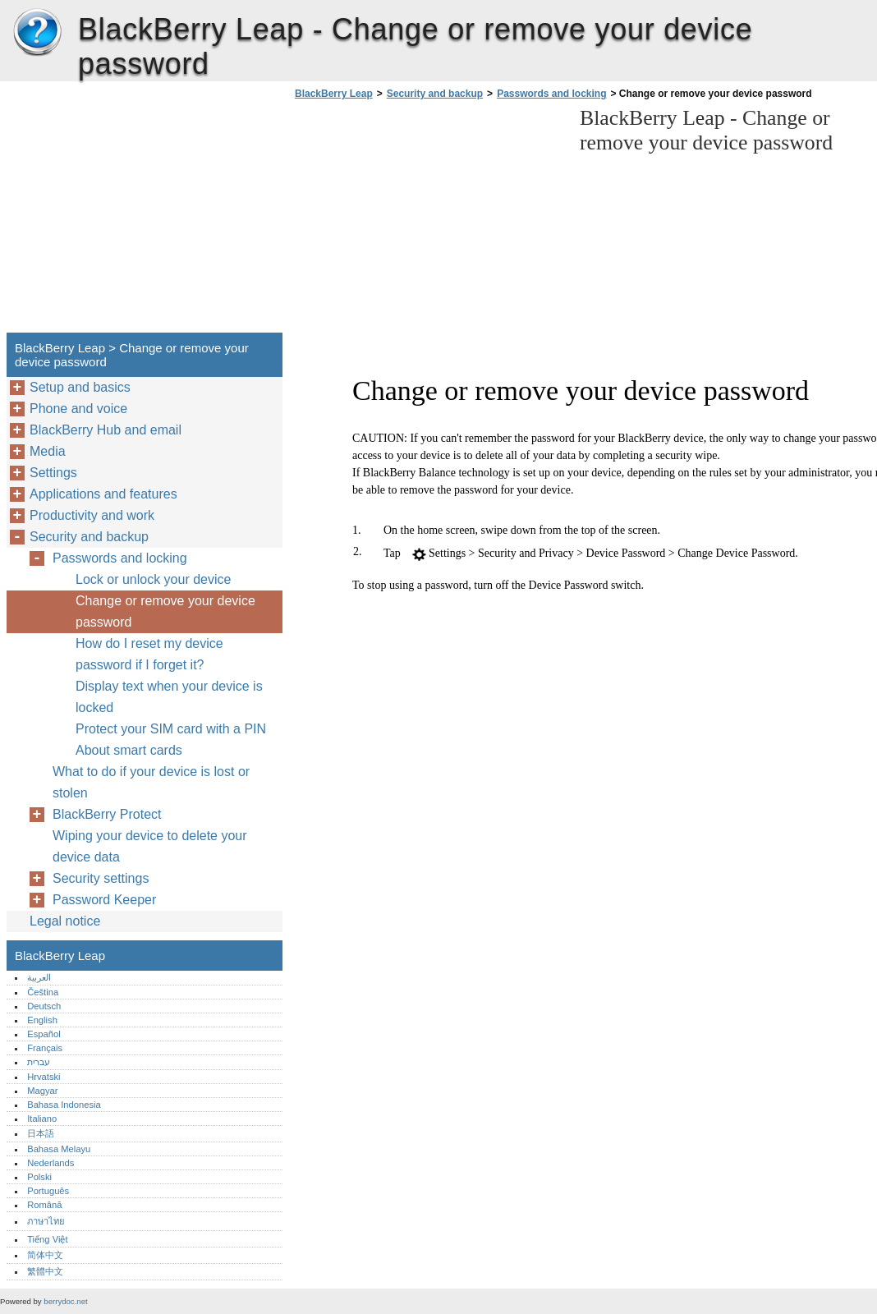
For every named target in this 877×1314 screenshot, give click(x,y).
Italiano (42, 1118)
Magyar (42, 1091)
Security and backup (435, 93)
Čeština (42, 992)
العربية (39, 977)
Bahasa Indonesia (64, 1105)
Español (43, 1034)
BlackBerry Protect (107, 814)
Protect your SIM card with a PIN (171, 729)
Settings (53, 473)
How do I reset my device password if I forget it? (149, 654)
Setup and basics (80, 387)
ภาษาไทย (46, 1221)
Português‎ (48, 1191)
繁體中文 (45, 1271)
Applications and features (103, 494)
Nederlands (50, 1163)
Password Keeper (104, 900)
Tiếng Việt (47, 1239)
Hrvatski (43, 1077)
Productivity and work (92, 515)
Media (48, 451)
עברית (38, 1062)
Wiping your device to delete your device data (150, 846)
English (42, 1020)
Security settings (101, 878)
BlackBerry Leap (37, 32)
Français (44, 1048)
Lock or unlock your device (153, 579)
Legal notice (65, 921)
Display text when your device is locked (169, 696)
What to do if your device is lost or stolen (151, 782)
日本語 (40, 1133)
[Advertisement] (429, 221)
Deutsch (44, 1006)
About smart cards (129, 750)
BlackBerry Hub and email (105, 430)
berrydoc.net (65, 1301)
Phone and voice (78, 409)
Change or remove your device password (165, 611)
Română (44, 1205)
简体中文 (45, 1255)
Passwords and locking (551, 93)
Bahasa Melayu (58, 1149)
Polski (39, 1177)
